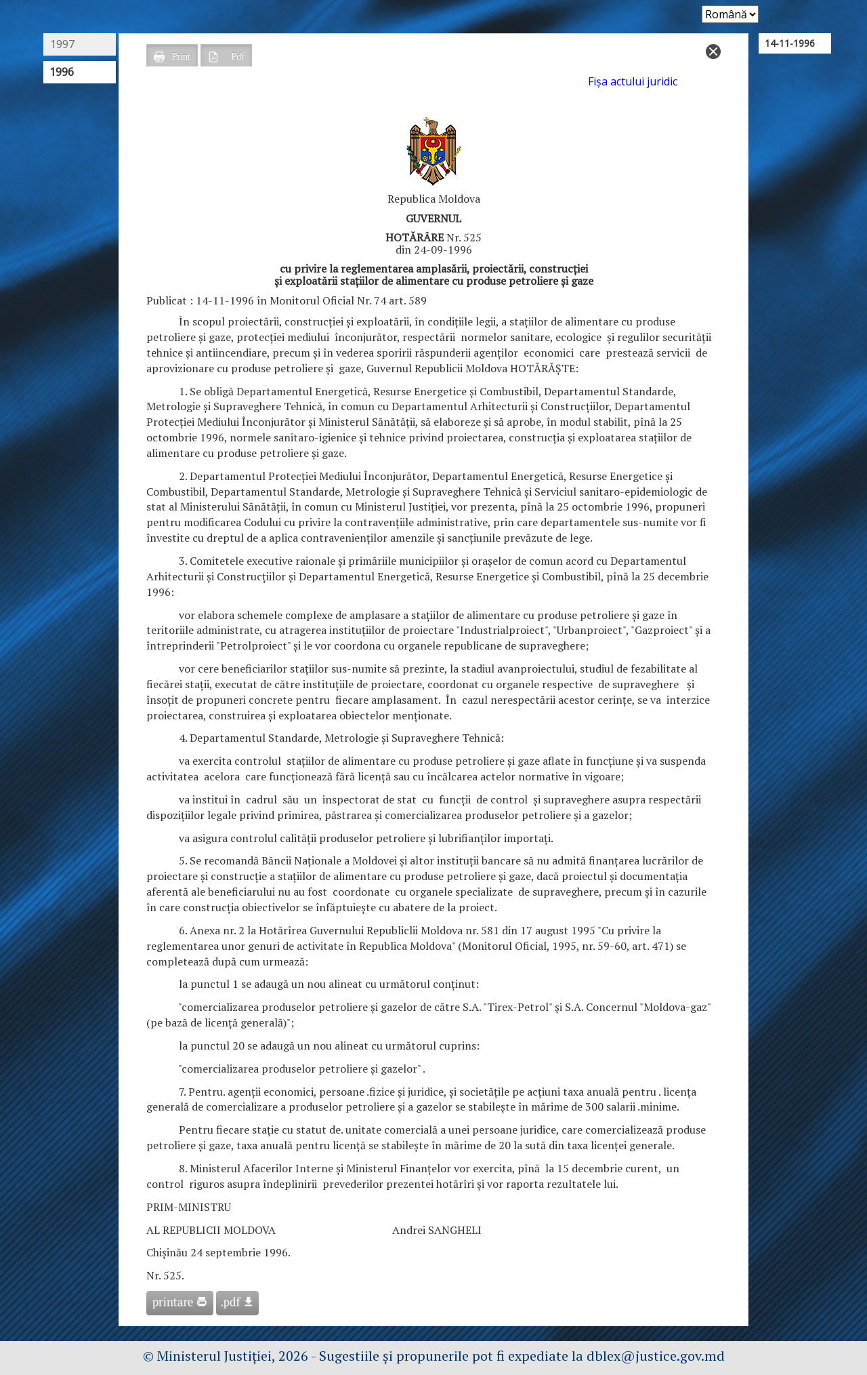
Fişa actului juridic (632, 81)
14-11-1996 (790, 43)
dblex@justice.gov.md (656, 1356)
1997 (62, 44)
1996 (61, 71)
